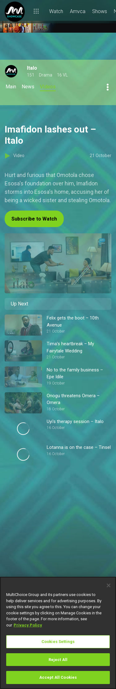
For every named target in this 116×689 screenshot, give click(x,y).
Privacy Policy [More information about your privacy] (28, 625)
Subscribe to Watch (34, 219)
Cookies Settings (58, 641)
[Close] (108, 585)
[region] (58, 633)
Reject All (58, 659)
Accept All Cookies (58, 677)
